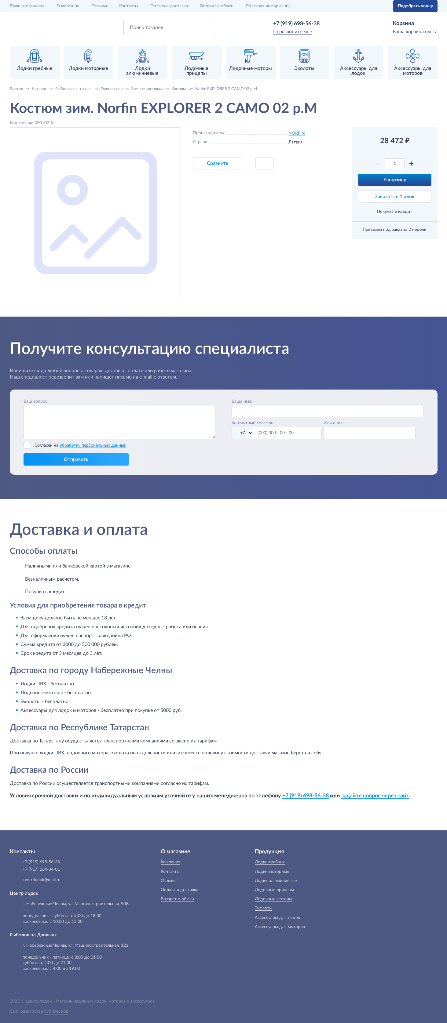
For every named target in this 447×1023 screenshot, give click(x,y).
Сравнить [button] (217, 163)
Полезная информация (268, 6)
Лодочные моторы (273, 899)
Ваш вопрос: (36, 401)
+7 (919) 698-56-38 (296, 24)
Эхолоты (263, 908)
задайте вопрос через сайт (375, 795)
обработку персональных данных (93, 445)
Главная (27, 6)
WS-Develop (56, 1011)
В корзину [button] (394, 179)
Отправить (76, 459)
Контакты (128, 6)
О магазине (68, 6)
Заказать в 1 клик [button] (395, 196)
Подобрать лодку (415, 6)
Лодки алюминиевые (276, 881)
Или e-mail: (335, 423)
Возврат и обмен (216, 6)
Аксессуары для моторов (280, 927)
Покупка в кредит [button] (394, 211)
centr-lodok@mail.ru (41, 880)
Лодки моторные (272, 871)
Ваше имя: (242, 401)
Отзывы (99, 6)
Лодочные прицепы (274, 890)
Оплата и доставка (169, 6)
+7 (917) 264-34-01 (41, 869)
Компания (170, 862)
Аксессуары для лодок (277, 918)
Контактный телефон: (253, 423)
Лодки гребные (270, 862)
